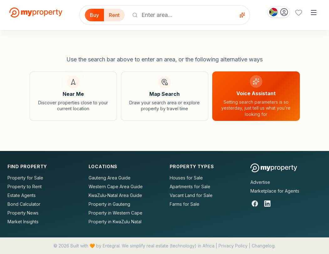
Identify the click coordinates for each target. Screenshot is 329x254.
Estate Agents (22, 195)
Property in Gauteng (109, 204)
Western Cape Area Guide (116, 186)
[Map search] (164, 96)
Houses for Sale (186, 177)
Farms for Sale (184, 204)
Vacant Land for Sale (191, 195)
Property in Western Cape (115, 212)
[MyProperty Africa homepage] (273, 167)
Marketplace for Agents (274, 191)
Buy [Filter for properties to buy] (94, 15)
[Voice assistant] (242, 15)
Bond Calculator (24, 204)
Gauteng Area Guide (110, 177)
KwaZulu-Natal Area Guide (115, 195)
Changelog (263, 245)
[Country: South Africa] (278, 12)
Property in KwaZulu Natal (115, 221)
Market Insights (23, 221)
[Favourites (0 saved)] (298, 12)
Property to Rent (25, 186)
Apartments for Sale (190, 186)
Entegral (111, 245)
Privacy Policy (233, 245)
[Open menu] (313, 12)
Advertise (260, 182)
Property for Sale (25, 177)
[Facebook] (254, 203)
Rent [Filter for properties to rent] (114, 15)
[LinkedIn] (267, 203)
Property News (23, 212)
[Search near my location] (73, 96)
